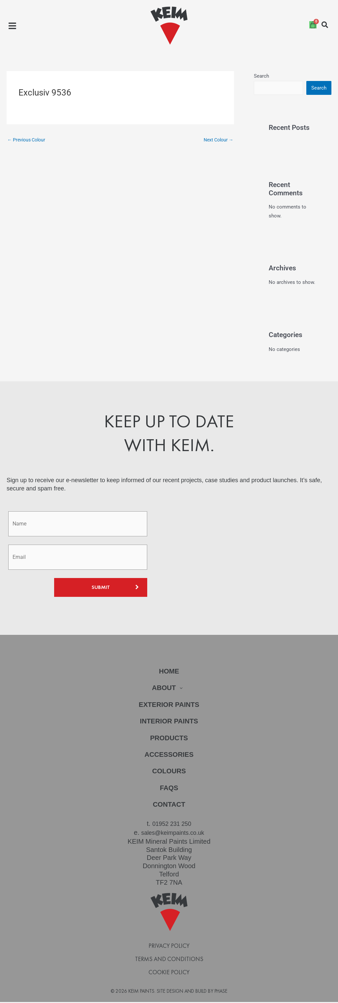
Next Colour (217, 140)
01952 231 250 (172, 825)
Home (169, 672)
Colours (169, 773)
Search (261, 76)
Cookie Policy (169, 973)
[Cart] (313, 24)
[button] (12, 25)
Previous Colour (28, 140)
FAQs (168, 790)
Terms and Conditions (169, 960)
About (169, 689)
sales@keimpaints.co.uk (172, 834)
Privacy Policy (169, 947)
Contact (169, 807)
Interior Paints (169, 722)
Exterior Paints (169, 706)
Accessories (169, 756)
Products (169, 739)
